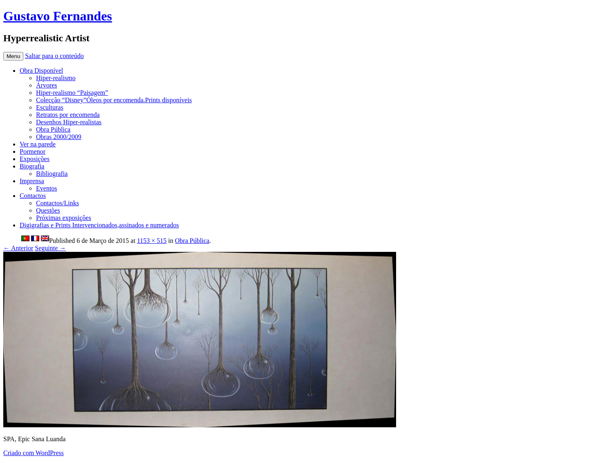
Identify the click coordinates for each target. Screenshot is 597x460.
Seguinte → (50, 248)
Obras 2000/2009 (58, 136)
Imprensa (32, 180)
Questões (48, 210)
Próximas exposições (63, 217)
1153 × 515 (152, 240)
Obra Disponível (41, 70)
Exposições (35, 158)
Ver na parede (38, 144)
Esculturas (49, 107)
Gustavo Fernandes (57, 16)
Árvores (46, 85)
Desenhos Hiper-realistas (68, 122)
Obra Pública (53, 129)
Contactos (33, 195)
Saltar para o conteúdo (54, 55)
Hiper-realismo (56, 77)
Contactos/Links (57, 203)
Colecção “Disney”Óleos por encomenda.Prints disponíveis (114, 99)
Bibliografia (52, 173)
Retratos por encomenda (68, 114)
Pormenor (32, 151)
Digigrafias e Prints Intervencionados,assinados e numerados (99, 225)
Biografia (32, 166)
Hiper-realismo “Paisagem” (72, 92)
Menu (13, 56)
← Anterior (18, 248)
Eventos (46, 188)
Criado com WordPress (33, 452)
